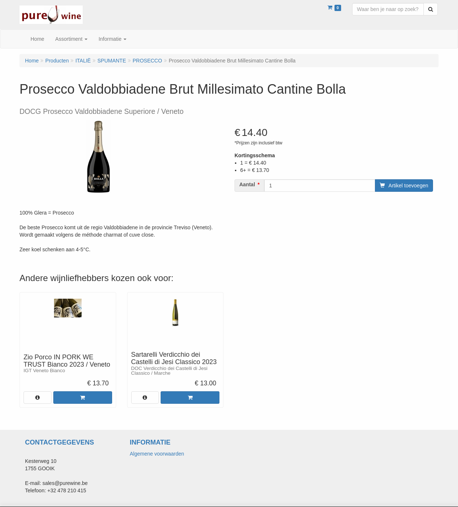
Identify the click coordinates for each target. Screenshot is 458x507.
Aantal (247, 184)
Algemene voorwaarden (157, 454)
